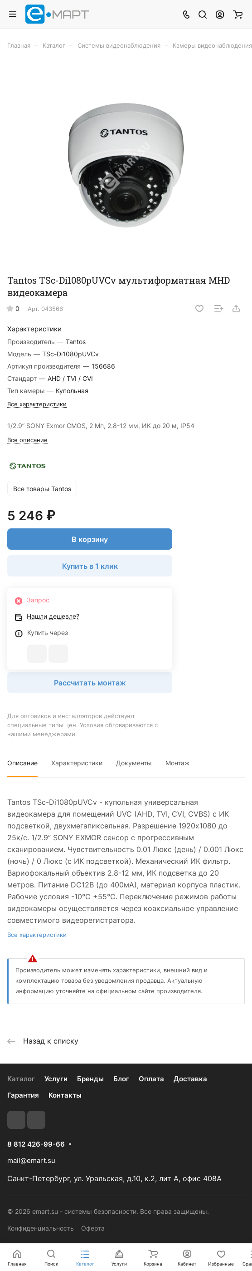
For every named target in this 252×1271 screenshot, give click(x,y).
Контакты (65, 1095)
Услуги (56, 1078)
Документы (134, 763)
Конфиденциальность (40, 1228)
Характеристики (76, 763)
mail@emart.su (31, 1160)
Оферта (93, 1228)
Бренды (90, 1078)
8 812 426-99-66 (36, 1144)
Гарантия (23, 1095)
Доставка (190, 1078)
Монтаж (177, 763)
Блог (121, 1078)
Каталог (21, 1078)
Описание (22, 763)
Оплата (151, 1078)
